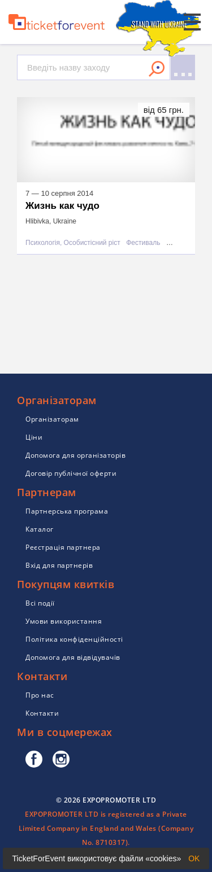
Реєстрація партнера (63, 547)
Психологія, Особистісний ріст (72, 243)
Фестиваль (143, 243)
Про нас (39, 695)
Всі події (40, 603)
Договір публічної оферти (70, 473)
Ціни (33, 437)
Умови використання (63, 621)
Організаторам (52, 419)
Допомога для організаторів (75, 455)
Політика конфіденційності (74, 639)
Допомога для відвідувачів (72, 657)
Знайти (157, 69)
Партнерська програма (66, 511)
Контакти (42, 713)
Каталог (39, 529)
